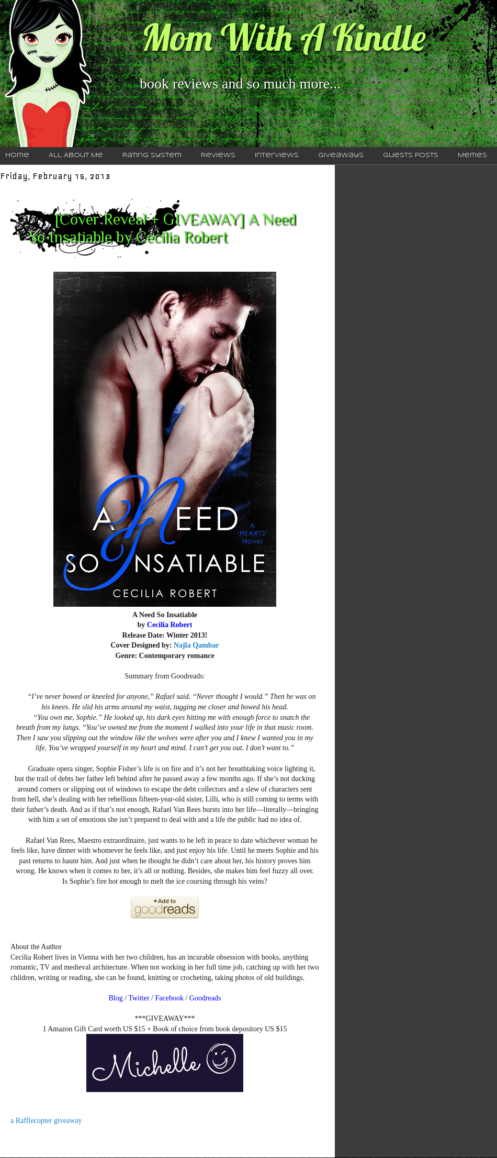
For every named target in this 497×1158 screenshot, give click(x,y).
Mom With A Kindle (283, 37)
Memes (472, 155)
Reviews (218, 155)
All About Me (76, 155)
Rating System (152, 155)
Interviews (277, 155)
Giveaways (341, 155)
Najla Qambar (196, 645)
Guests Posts (410, 155)
